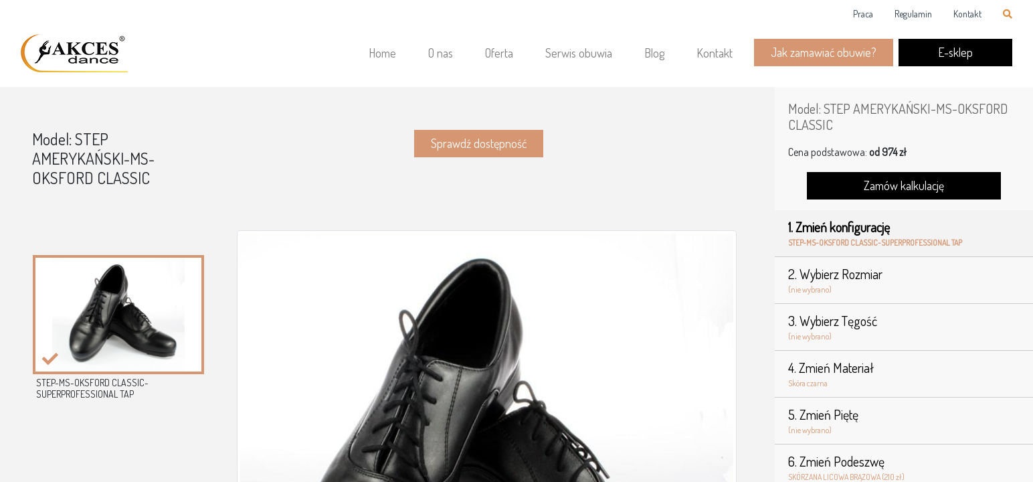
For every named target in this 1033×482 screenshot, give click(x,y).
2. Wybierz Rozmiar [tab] (904, 280)
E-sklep (955, 52)
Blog (654, 53)
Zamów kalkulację (904, 185)
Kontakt (967, 13)
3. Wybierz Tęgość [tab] (904, 327)
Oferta (499, 53)
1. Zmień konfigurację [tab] (904, 233)
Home (382, 53)
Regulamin (913, 13)
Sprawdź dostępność (479, 143)
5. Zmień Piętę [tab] (904, 421)
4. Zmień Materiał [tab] (904, 374)
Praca (863, 13)
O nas (440, 53)
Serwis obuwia (578, 53)
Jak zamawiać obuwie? (823, 52)
